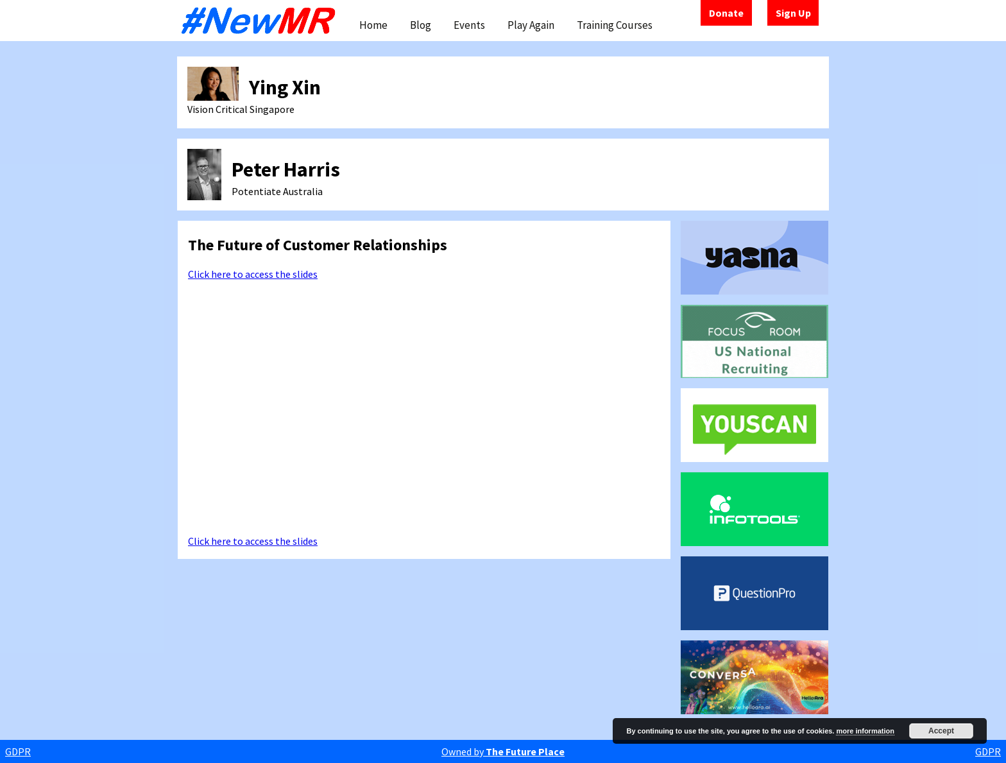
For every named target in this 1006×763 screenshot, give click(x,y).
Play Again (530, 25)
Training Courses (614, 25)
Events (469, 25)
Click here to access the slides (253, 274)
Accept (941, 730)
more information (865, 731)
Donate (726, 12)
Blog (420, 25)
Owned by (503, 751)
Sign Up (793, 12)
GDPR (18, 751)
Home (373, 25)
